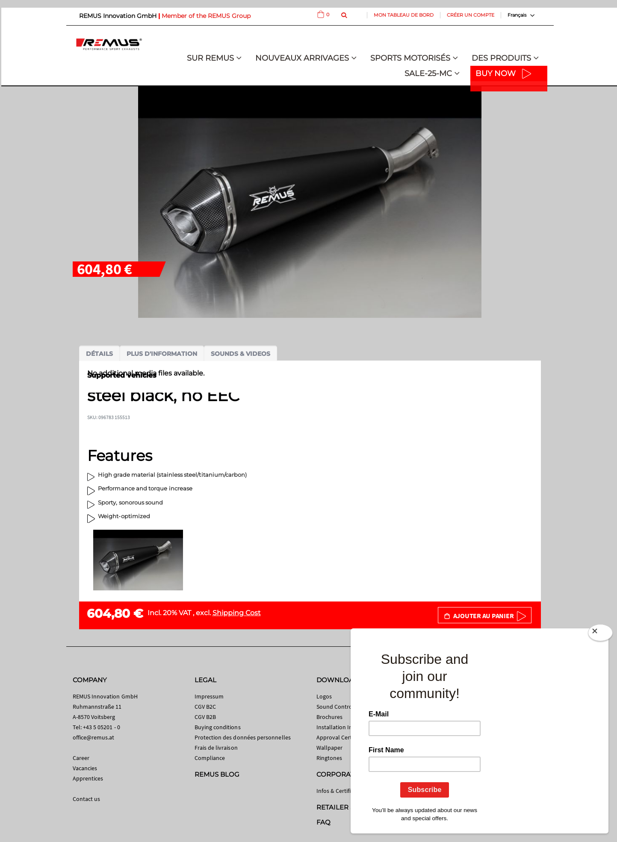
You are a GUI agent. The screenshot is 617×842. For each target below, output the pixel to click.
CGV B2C (205, 706)
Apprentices (88, 778)
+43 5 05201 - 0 (101, 727)
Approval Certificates (343, 737)
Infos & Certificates (340, 791)
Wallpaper (329, 747)
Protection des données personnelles (243, 737)
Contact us (86, 799)
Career (81, 758)
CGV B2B (205, 717)
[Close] (600, 634)
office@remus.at (94, 737)
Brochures (329, 717)
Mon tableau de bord (404, 15)
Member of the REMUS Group (206, 16)
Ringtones (329, 758)
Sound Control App (341, 706)
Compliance (210, 758)
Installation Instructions (347, 727)
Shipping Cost (237, 613)
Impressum (209, 696)
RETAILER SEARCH (347, 807)
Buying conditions (218, 727)
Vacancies (85, 768)
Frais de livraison (216, 747)
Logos (324, 696)
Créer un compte (470, 15)
